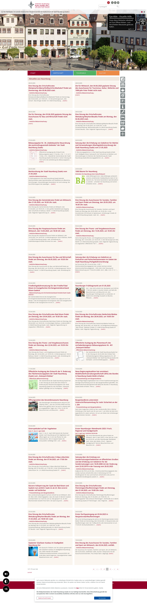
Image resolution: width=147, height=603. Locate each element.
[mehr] (65, 101)
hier (77, 588)
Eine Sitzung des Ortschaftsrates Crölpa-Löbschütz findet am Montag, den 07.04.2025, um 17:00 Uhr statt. (48, 459)
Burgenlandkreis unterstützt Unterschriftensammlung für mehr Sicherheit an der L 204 (96, 402)
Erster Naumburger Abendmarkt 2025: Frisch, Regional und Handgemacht (93, 429)
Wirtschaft (58, 73)
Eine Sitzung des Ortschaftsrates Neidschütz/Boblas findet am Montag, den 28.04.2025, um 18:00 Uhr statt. (96, 316)
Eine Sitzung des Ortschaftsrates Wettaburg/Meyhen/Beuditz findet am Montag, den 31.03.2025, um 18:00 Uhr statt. (49, 516)
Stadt (32, 73)
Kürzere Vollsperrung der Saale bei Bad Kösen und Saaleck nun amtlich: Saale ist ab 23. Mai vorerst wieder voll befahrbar (48, 488)
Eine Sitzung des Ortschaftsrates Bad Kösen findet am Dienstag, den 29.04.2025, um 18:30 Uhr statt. (48, 315)
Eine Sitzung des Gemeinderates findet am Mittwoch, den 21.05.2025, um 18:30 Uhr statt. (49, 201)
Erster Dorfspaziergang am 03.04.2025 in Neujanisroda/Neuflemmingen (91, 515)
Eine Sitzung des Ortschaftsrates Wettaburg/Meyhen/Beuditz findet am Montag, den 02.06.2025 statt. (96, 116)
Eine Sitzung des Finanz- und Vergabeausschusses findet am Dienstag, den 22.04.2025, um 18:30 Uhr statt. (48, 345)
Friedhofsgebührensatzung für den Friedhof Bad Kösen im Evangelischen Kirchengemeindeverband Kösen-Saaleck (48, 288)
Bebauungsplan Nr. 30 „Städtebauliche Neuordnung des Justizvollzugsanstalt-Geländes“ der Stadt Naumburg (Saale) (49, 145)
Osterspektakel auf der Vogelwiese (42, 428)
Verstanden (102, 598)
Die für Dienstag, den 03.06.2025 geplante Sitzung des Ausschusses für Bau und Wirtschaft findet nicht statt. (49, 116)
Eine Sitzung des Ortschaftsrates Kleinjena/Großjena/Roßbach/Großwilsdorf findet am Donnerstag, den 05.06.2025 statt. (49, 88)
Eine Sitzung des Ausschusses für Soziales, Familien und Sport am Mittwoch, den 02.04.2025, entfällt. (96, 544)
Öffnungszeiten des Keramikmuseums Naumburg (48, 400)
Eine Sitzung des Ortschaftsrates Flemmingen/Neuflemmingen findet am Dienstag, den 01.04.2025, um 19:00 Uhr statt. (95, 488)
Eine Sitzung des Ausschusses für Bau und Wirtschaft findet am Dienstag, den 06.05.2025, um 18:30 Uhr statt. (49, 259)
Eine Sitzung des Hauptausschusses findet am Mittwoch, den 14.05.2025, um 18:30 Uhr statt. (46, 229)
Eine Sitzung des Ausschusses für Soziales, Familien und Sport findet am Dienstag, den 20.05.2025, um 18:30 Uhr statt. (96, 202)
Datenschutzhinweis (44, 598)
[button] (6, 574)
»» (117, 569)
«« (93, 569)
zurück (30, 572)
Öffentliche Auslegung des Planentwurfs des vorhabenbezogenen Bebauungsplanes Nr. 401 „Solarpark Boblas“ (94, 345)
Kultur (102, 73)
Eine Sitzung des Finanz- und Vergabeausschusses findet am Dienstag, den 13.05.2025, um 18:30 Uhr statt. (95, 230)
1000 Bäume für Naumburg (86, 171)
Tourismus (81, 73)
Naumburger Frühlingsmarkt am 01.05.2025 (92, 286)
